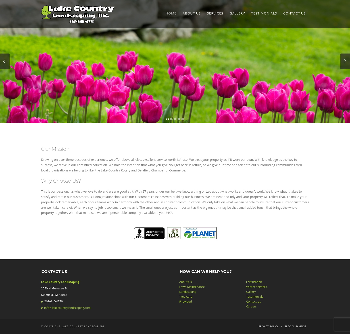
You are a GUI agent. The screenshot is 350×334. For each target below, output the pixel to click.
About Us (192, 13)
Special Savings (295, 326)
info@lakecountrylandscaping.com (67, 308)
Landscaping (187, 292)
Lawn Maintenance (192, 287)
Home (171, 13)
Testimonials (264, 13)
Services (215, 13)
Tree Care (185, 297)
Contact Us (294, 13)
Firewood (185, 301)
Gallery (237, 13)
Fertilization (254, 282)
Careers (251, 306)
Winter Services (256, 287)
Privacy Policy (268, 326)
